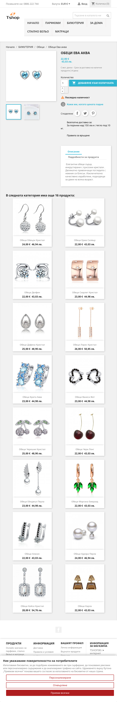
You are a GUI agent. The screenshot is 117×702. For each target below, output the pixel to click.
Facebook (58, 630)
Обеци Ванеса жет (85, 397)
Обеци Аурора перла (85, 553)
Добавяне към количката (93, 83)
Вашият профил (72, 643)
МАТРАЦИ (62, 31)
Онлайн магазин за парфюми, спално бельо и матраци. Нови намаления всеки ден (16, 654)
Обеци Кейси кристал (32, 606)
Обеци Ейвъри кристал (32, 240)
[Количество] (64, 83)
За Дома (96, 23)
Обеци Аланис (32, 553)
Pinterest (93, 113)
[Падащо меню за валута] (66, 4)
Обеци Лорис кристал (84, 344)
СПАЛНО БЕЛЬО (38, 31)
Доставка (38, 647)
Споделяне (77, 113)
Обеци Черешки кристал (32, 449)
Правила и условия (43, 651)
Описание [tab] (74, 151)
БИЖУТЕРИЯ (75, 23)
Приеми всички (60, 693)
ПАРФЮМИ (53, 23)
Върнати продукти (70, 651)
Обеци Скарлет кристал (85, 292)
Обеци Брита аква (32, 397)
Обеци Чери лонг (85, 449)
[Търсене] (92, 15)
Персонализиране (60, 677)
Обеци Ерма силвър (85, 240)
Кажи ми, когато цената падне (84, 104)
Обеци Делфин (32, 292)
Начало (33, 23)
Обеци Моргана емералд (84, 501)
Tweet (85, 113)
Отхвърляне (60, 685)
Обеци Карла (85, 606)
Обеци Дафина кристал (32, 344)
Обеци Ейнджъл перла (32, 501)
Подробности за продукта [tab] (83, 157)
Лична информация (71, 647)
